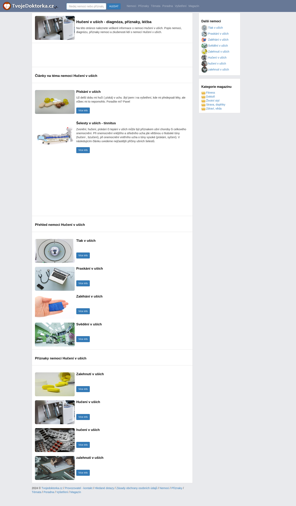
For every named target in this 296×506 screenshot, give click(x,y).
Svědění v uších (214, 45)
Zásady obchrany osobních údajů (136, 488)
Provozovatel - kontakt (79, 488)
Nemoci (131, 6)
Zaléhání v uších (215, 39)
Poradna (167, 6)
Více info (83, 110)
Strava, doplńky (213, 104)
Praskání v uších (215, 33)
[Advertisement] (107, 55)
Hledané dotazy (104, 488)
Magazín (194, 6)
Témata (155, 6)
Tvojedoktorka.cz (52, 488)
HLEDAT (113, 6)
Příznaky (143, 6)
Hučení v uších (214, 57)
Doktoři (208, 96)
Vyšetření (181, 6)
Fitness (208, 92)
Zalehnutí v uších (215, 51)
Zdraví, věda (211, 108)
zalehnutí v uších (215, 69)
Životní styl (210, 100)
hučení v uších (213, 63)
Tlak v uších (212, 27)
